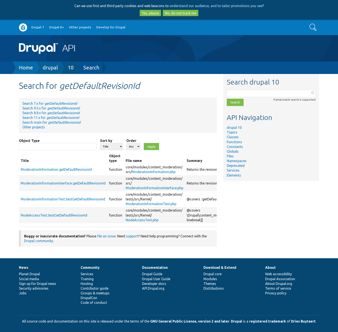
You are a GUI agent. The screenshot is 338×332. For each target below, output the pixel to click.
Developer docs (154, 284)
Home (26, 68)
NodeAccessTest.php (142, 220)
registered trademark (267, 321)
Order (131, 141)
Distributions (213, 288)
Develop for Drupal (110, 27)
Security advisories (34, 288)
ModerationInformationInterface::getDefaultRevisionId (63, 183)
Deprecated (236, 166)
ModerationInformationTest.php (151, 204)
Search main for (51, 122)
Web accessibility (278, 274)
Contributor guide (94, 288)
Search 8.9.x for (51, 113)
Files (230, 156)
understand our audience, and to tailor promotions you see (216, 6)
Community (90, 267)
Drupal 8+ (56, 27)
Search (91, 68)
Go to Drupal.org (23, 27)
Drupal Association (280, 279)
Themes (209, 284)
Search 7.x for (49, 103)
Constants (235, 147)
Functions (234, 142)
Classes (233, 137)
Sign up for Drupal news (37, 284)
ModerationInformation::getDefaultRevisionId (56, 169)
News (23, 267)
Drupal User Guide (156, 279)
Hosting (87, 284)
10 (71, 68)
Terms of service (278, 288)
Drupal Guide (152, 274)
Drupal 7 (37, 27)
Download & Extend (219, 267)
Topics (232, 132)
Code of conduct (94, 302)
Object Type (29, 141)
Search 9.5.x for (51, 108)
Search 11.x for (50, 118)
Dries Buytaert (303, 321)
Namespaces (237, 161)
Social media (29, 279)
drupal (50, 68)
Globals (233, 151)
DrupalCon (89, 298)
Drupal (236, 321)
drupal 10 (234, 127)
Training (87, 279)
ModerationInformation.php (153, 172)
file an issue (106, 236)
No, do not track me (180, 13)
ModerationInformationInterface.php (154, 188)
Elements (234, 175)
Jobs (23, 293)
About (270, 267)
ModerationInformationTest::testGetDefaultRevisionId (63, 199)
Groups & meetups (95, 293)
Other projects (80, 27)
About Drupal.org (278, 284)
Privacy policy (275, 293)
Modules (210, 279)
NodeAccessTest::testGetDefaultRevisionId (54, 215)
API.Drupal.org (153, 288)
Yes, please (150, 13)
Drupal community (38, 241)
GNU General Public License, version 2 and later (189, 321)
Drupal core (212, 274)
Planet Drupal (29, 274)
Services (233, 170)
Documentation (155, 267)
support (132, 236)
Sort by (106, 141)
